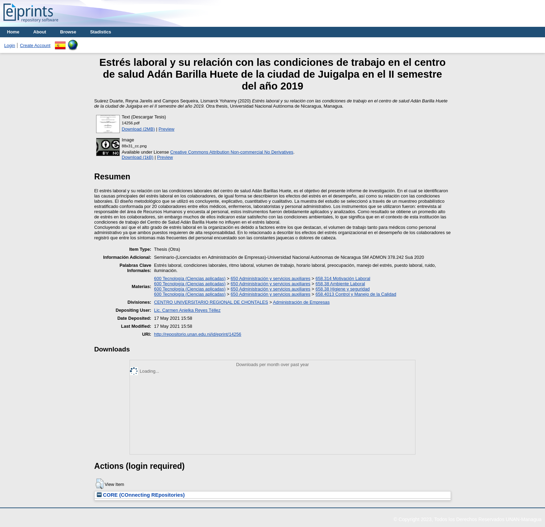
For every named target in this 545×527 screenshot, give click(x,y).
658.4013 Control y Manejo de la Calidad (356, 294)
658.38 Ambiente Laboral (340, 283)
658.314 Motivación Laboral (343, 278)
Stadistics (100, 31)
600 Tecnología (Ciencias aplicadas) (189, 278)
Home (13, 31)
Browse (68, 31)
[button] (99, 484)
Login (9, 45)
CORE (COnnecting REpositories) (141, 495)
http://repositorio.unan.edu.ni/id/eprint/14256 (197, 334)
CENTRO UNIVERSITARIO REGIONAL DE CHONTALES (211, 302)
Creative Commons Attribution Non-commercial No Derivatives (231, 152)
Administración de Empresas (301, 302)
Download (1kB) (138, 157)
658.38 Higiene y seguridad (343, 289)
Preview (166, 129)
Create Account (35, 45)
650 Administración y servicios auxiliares (270, 278)
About (39, 31)
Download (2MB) (138, 129)
